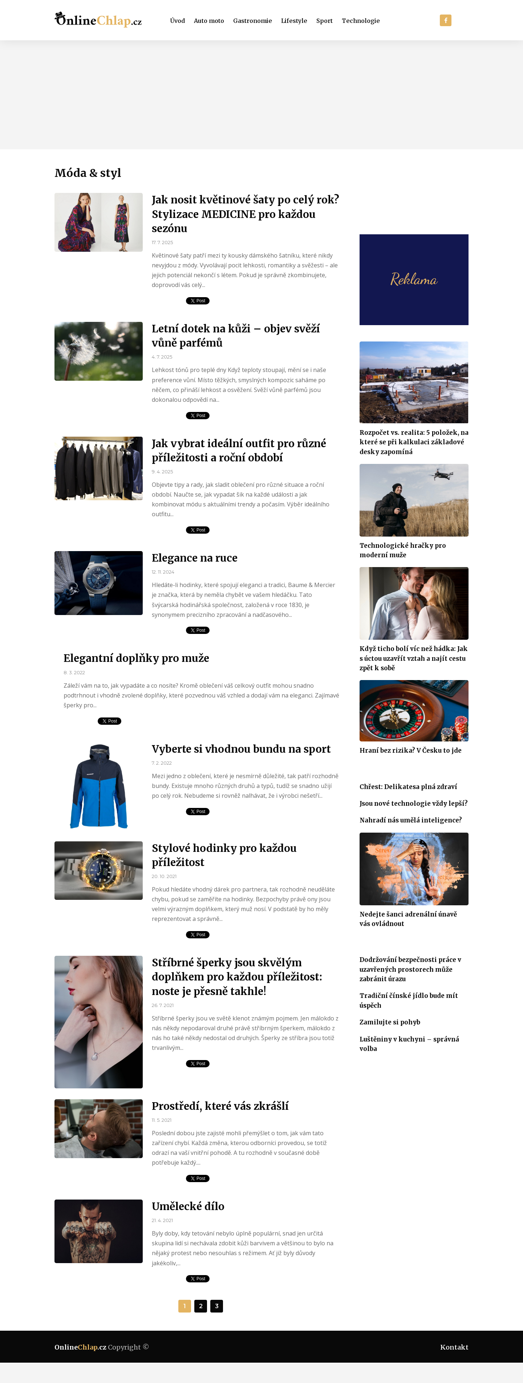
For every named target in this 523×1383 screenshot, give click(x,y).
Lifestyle (294, 20)
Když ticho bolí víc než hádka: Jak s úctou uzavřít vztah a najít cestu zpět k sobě (414, 658)
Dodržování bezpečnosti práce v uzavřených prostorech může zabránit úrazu (410, 969)
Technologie (361, 20)
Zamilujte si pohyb (390, 1022)
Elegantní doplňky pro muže (136, 658)
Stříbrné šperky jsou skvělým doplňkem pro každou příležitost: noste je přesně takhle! (237, 977)
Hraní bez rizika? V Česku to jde (411, 751)
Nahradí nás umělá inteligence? (411, 820)
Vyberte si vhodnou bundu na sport (241, 749)
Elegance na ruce (195, 558)
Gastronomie (252, 20)
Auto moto (209, 20)
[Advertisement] (261, 95)
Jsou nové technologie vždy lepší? (414, 804)
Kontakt (454, 1347)
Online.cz (80, 1347)
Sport (324, 20)
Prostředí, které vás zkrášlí (220, 1106)
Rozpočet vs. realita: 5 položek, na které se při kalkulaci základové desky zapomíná (414, 442)
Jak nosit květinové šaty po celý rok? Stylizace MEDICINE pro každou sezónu (245, 214)
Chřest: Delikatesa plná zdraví (408, 787)
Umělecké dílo (188, 1206)
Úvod (177, 20)
